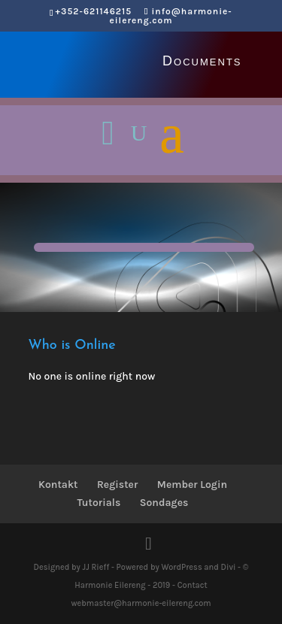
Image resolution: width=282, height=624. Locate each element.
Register (117, 484)
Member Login (192, 484)
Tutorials (99, 502)
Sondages (164, 502)
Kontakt (58, 484)
